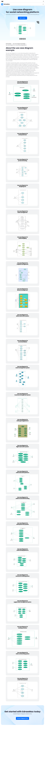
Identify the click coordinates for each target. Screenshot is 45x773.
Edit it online (22, 18)
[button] (20, 39)
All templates (8, 43)
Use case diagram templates (19, 43)
